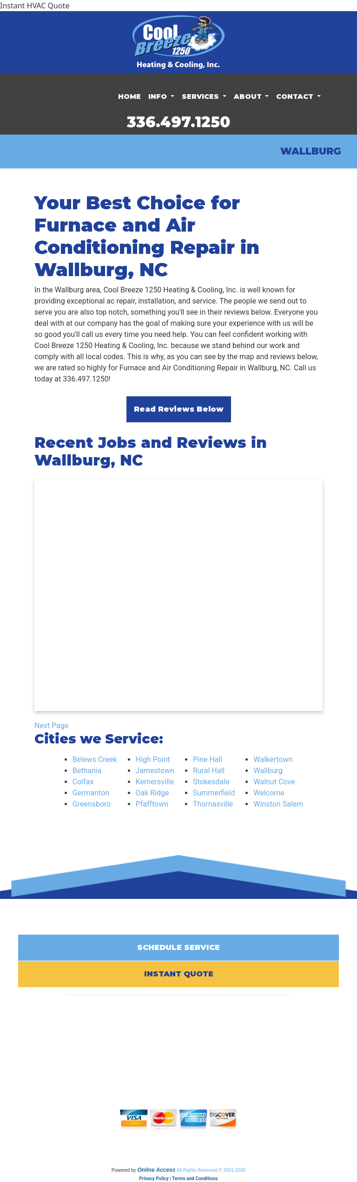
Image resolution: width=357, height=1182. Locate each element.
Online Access (156, 1170)
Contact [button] (295, 96)
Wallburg (267, 770)
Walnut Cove (274, 781)
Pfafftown (152, 804)
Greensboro (92, 804)
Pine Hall (207, 759)
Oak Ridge (152, 792)
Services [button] (201, 96)
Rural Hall (209, 770)
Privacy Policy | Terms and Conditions (178, 1178)
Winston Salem (278, 804)
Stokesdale (211, 781)
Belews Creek (95, 759)
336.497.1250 (178, 122)
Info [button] (158, 96)
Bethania (87, 770)
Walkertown (272, 759)
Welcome (268, 792)
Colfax (83, 781)
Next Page (51, 725)
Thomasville (213, 804)
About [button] (249, 96)
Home (129, 96)
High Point (153, 759)
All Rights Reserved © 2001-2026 (211, 1170)
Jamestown (155, 770)
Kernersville (155, 781)
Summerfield (214, 792)
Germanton (91, 792)
